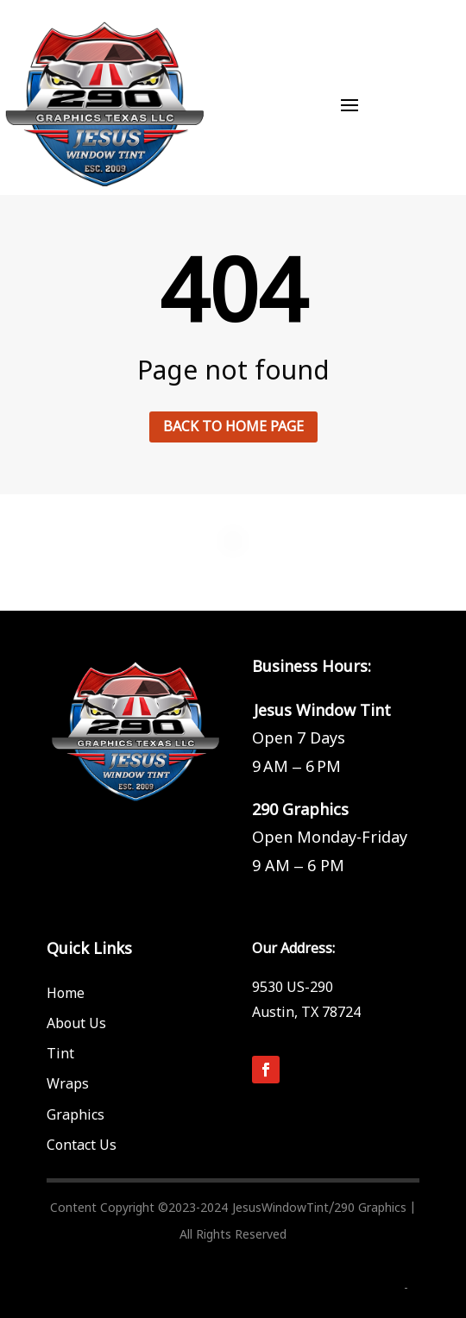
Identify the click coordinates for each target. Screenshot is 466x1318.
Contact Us (81, 1145)
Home (66, 993)
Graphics (75, 1115)
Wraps (68, 1084)
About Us (76, 1024)
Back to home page (233, 427)
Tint (60, 1054)
